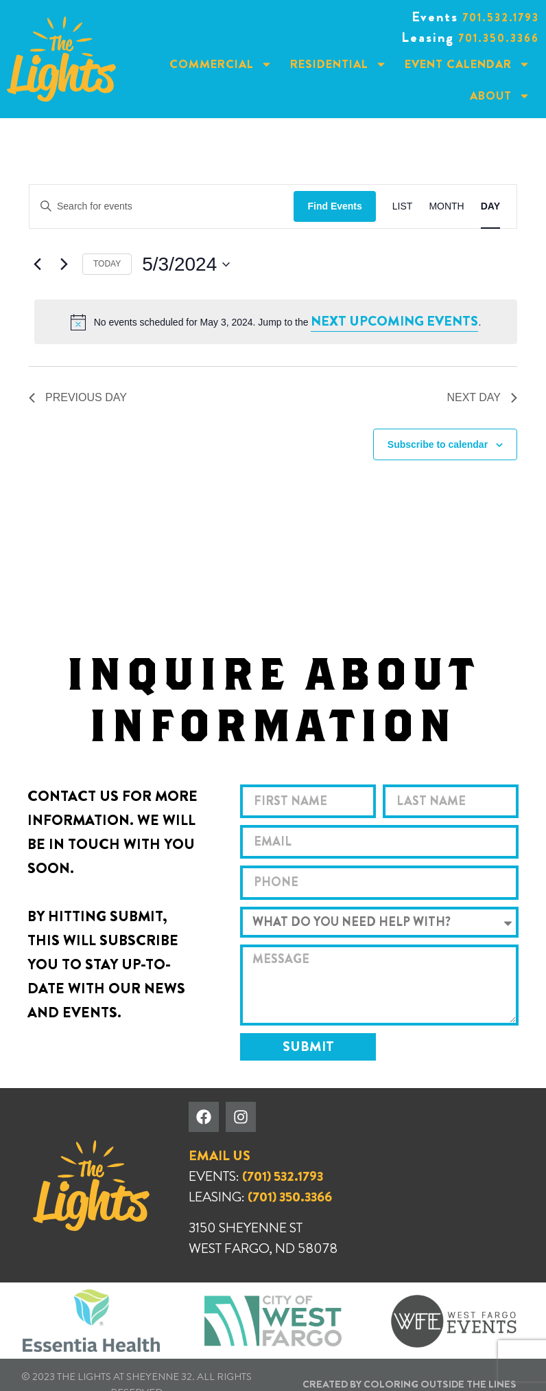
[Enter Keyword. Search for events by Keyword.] (161, 206)
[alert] (275, 321)
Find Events (334, 206)
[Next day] (64, 264)
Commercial (220, 64)
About (500, 96)
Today (107, 264)
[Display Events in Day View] (490, 206)
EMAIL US (219, 1156)
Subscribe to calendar (438, 444)
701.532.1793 (500, 17)
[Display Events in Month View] (446, 206)
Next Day (482, 397)
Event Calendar (467, 64)
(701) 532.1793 (282, 1176)
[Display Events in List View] (402, 206)
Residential (338, 64)
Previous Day (78, 397)
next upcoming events (394, 321)
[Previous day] (37, 264)
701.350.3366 (498, 38)
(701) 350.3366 (290, 1197)
